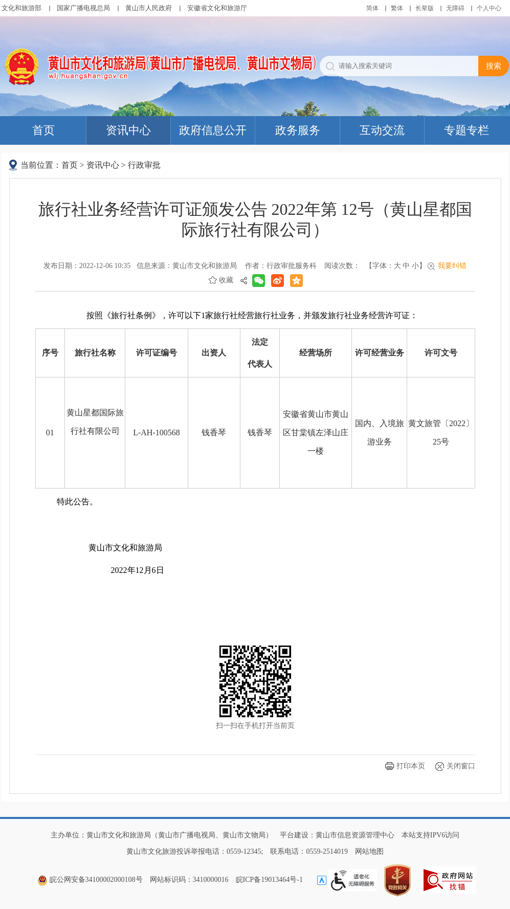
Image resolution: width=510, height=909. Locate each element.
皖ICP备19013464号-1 (269, 879)
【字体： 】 (395, 266)
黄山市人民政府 (148, 8)
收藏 (226, 280)
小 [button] (415, 266)
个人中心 (489, 8)
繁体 (397, 8)
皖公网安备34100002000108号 (90, 879)
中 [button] (406, 266)
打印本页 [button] (410, 766)
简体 (372, 8)
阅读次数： (342, 266)
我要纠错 (452, 266)
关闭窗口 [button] (461, 766)
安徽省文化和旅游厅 (217, 8)
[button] (424, 8)
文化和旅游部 (21, 8)
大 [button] (397, 266)
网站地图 (369, 851)
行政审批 (144, 165)
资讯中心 (102, 165)
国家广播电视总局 (83, 8)
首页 (69, 165)
